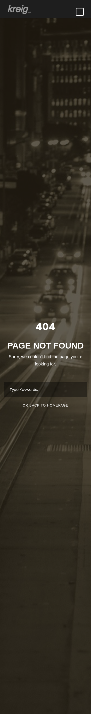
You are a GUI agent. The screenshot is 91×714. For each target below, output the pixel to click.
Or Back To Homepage (45, 405)
